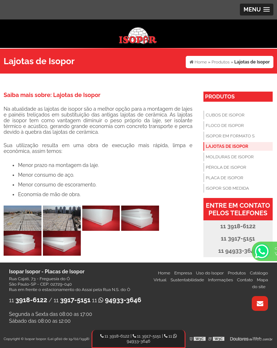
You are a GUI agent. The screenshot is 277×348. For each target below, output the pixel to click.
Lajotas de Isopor (227, 146)
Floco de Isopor (225, 125)
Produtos (220, 96)
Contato (245, 279)
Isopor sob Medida (227, 188)
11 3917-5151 (147, 336)
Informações (220, 279)
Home (164, 273)
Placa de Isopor (224, 177)
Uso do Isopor (210, 273)
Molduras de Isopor (230, 156)
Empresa (183, 273)
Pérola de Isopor (226, 167)
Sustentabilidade (187, 279)
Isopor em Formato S (230, 135)
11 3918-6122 (114, 336)
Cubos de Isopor (225, 115)
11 (28, 300)
